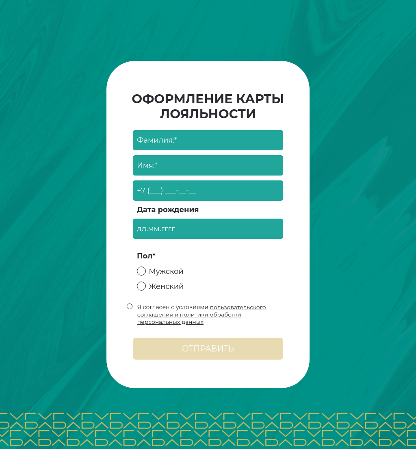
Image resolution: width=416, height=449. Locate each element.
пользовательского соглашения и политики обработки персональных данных (201, 314)
